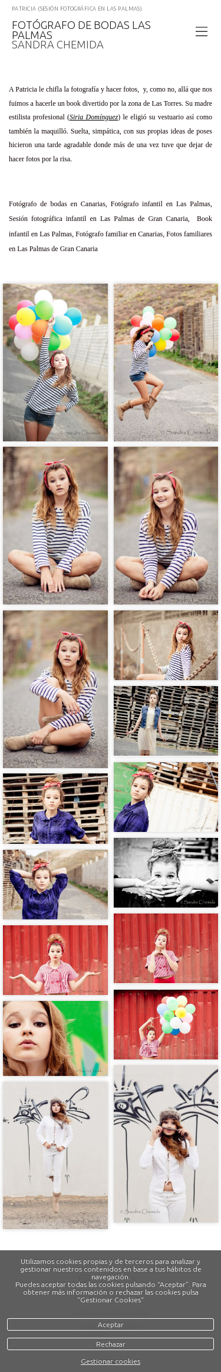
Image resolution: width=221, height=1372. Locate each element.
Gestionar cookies (110, 1361)
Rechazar (111, 1344)
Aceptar (111, 1324)
